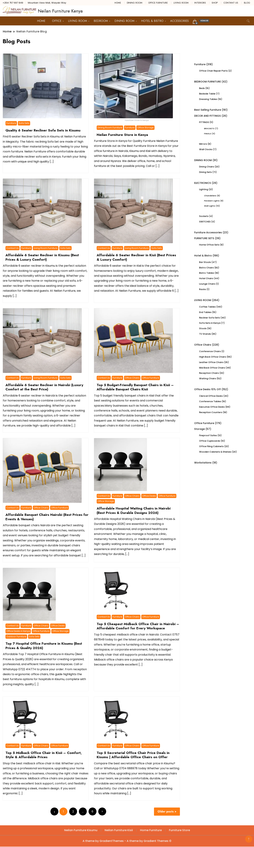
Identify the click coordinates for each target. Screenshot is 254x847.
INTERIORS (200, 2)
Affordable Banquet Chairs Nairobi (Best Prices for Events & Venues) (46, 516)
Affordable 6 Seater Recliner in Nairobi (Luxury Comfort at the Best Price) (44, 387)
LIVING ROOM (181, 2)
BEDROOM (101, 21)
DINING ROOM (134, 2)
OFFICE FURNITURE (158, 2)
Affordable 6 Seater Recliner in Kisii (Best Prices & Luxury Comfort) (136, 257)
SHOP (215, 2)
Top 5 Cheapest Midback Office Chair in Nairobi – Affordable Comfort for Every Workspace (138, 626)
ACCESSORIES (179, 21)
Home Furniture (151, 830)
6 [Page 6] (93, 811)
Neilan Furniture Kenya (60, 11)
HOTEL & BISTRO (152, 21)
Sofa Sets (24, 123)
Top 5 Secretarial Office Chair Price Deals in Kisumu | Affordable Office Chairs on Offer (133, 754)
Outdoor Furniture (16, 636)
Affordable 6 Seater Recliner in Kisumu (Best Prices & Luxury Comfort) (42, 257)
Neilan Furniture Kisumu (80, 830)
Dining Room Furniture (110, 127)
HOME (117, 2)
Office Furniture (150, 377)
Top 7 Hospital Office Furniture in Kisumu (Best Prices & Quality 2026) (43, 645)
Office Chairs (132, 377)
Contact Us (12, 248)
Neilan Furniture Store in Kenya (122, 134)
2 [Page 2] (73, 811)
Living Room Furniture (46, 248)
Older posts (166, 812)
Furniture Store (179, 830)
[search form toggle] (248, 21)
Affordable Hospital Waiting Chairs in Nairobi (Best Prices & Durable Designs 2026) (134, 510)
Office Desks (149, 495)
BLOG (247, 2)
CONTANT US (230, 2)
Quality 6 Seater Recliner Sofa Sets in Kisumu (42, 130)
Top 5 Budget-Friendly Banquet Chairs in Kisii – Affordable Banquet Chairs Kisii (135, 387)
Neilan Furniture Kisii (119, 830)
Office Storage (145, 127)
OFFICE (56, 21)
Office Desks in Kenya (18, 631)
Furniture (11, 123)
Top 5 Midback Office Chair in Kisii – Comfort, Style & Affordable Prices (43, 754)
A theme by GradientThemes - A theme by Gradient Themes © (127, 841)
